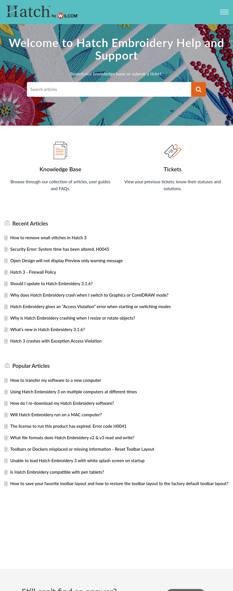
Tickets (172, 169)
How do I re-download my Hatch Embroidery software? (65, 410)
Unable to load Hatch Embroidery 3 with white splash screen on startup (82, 469)
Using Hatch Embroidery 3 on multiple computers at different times (77, 398)
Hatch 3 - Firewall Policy (34, 274)
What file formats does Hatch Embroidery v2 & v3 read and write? (76, 445)
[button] (198, 89)
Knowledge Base (60, 169)
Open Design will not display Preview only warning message (70, 263)
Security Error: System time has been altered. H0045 (63, 251)
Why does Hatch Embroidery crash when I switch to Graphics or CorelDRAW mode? (94, 298)
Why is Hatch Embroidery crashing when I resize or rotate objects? (77, 322)
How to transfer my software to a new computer (58, 386)
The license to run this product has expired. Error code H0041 (72, 433)
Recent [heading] (30, 224)
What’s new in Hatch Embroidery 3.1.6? (50, 334)
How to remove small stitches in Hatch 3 (51, 239)
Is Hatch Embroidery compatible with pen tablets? (60, 481)
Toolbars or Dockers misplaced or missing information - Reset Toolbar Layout (87, 457)
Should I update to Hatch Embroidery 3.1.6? (54, 286)
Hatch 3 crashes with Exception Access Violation (59, 346)
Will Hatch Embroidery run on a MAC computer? (59, 422)
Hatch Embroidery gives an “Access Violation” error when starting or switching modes (96, 310)
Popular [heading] (31, 371)
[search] (109, 89)
